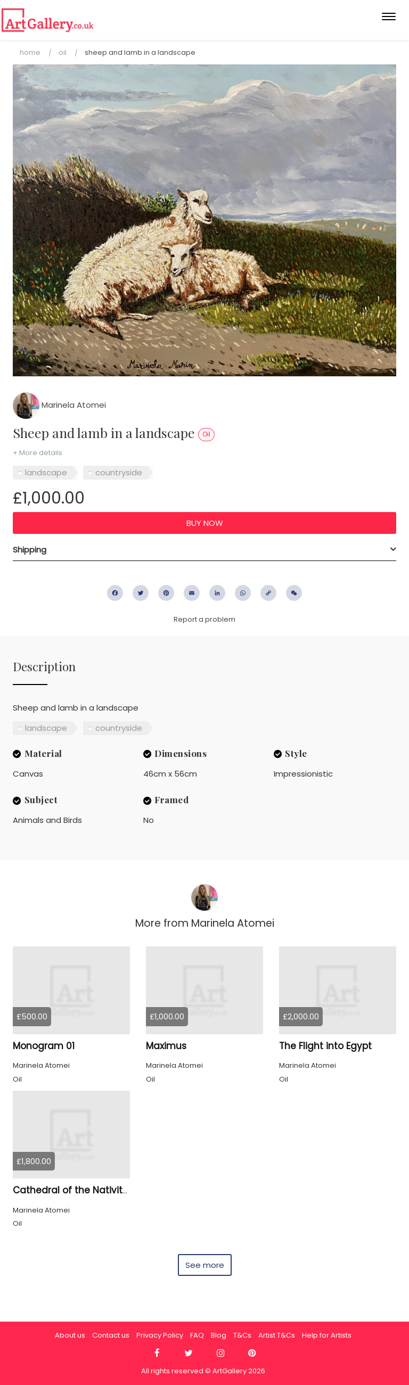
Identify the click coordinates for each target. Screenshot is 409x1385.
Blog (218, 1335)
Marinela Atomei (59, 404)
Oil (63, 52)
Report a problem (204, 619)
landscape (46, 472)
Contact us (110, 1335)
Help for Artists (326, 1335)
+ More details (37, 453)
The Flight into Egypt (325, 1046)
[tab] (204, 549)
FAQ (197, 1335)
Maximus (166, 1046)
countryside (118, 472)
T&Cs (242, 1335)
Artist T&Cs (276, 1335)
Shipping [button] (29, 549)
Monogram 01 (44, 1046)
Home (30, 52)
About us (70, 1335)
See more (204, 1265)
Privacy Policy (159, 1335)
